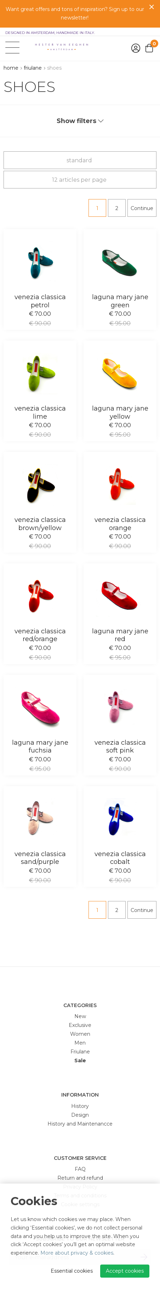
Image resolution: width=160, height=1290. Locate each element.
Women (80, 1034)
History (80, 1106)
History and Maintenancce (80, 1124)
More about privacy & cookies (76, 1253)
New (80, 1016)
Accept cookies (125, 1271)
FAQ (80, 1169)
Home (11, 68)
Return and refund (80, 1178)
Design (80, 1115)
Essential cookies (72, 1271)
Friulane (33, 68)
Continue (142, 208)
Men (80, 1043)
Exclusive (80, 1025)
